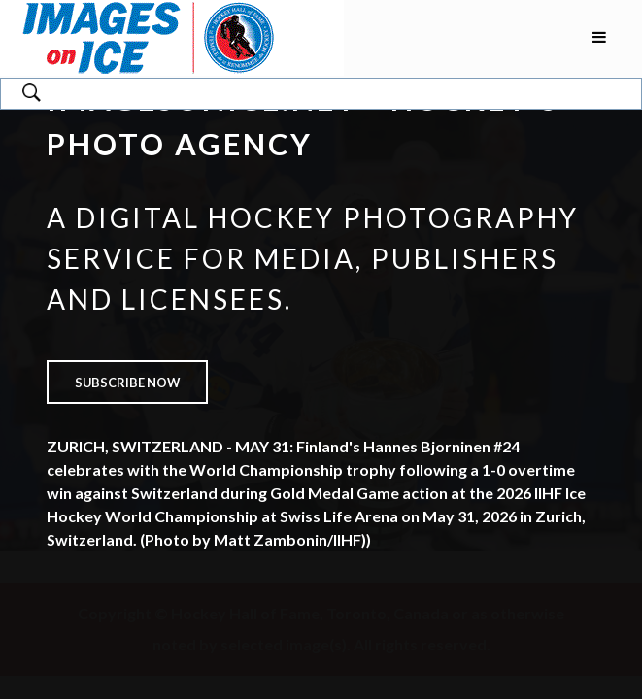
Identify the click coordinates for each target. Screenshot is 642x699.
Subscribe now (127, 382)
